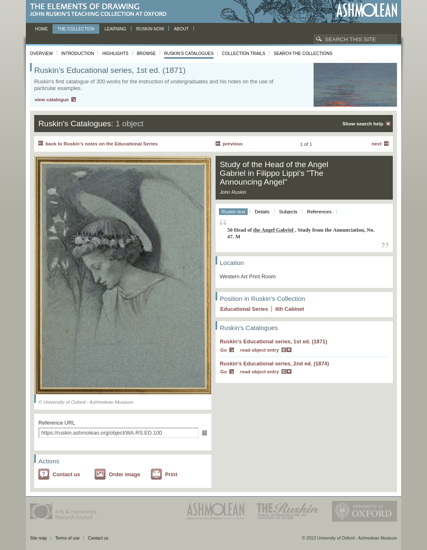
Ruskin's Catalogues (189, 53)
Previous (233, 143)
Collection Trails (243, 53)
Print (171, 474)
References (319, 211)
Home (41, 29)
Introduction (77, 53)
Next (377, 143)
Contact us (66, 474)
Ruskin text (233, 211)
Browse (146, 53)
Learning (115, 29)
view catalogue (52, 99)
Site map (38, 538)
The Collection (76, 29)
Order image (124, 474)
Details (262, 211)
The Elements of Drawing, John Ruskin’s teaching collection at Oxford (100, 10)
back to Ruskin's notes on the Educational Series (101, 143)
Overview (41, 53)
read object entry (259, 350)
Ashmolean (367, 10)
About (181, 29)
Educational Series (244, 309)
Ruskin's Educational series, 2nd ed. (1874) (274, 363)
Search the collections (303, 53)
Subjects (288, 211)
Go (223, 350)
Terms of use (67, 538)
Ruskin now (150, 29)
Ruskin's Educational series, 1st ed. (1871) (273, 341)
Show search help (362, 123)
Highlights (115, 53)
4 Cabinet (289, 309)
